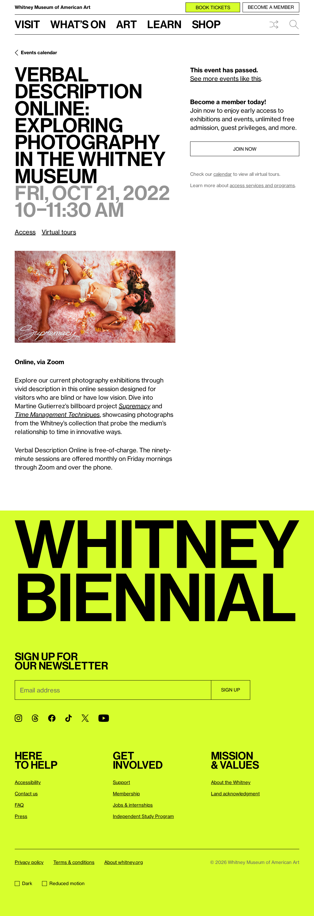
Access (25, 232)
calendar (222, 174)
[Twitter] (85, 718)
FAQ (19, 805)
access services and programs (262, 185)
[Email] (113, 690)
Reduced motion (63, 883)
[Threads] (35, 718)
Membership (126, 793)
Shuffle (274, 24)
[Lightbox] (95, 296)
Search (294, 24)
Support (121, 782)
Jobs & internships (133, 805)
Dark (23, 883)
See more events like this (225, 78)
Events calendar (39, 52)
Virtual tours (59, 232)
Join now (244, 149)
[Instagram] (18, 718)
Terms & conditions (73, 862)
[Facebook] (51, 718)
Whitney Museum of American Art (52, 7)
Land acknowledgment (235, 793)
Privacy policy (29, 862)
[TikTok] (68, 718)
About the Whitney (231, 782)
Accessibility (28, 782)
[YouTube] (104, 718)
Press (21, 816)
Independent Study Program (143, 816)
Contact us (26, 793)
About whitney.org (123, 862)
